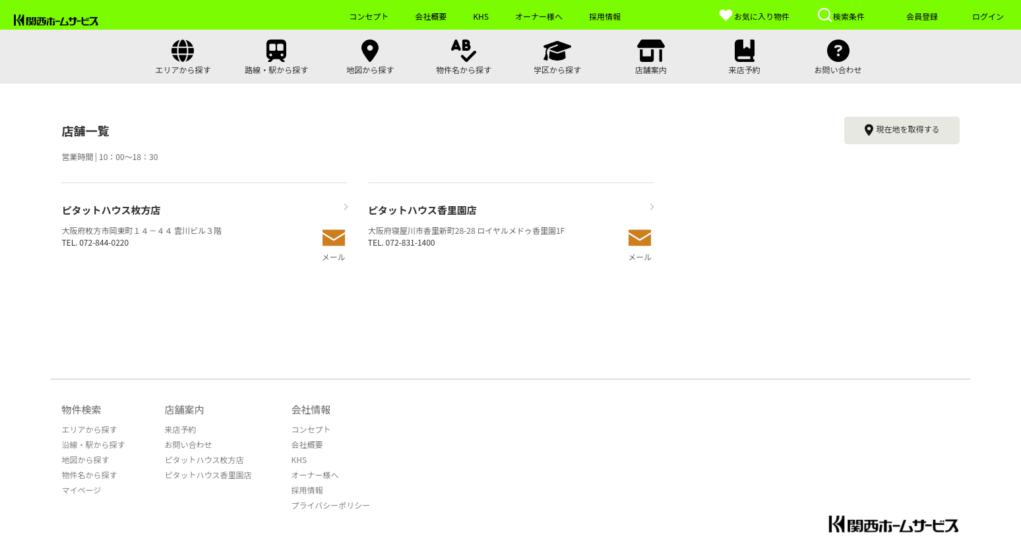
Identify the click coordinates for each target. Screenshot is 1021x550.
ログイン (988, 16)
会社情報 (310, 409)
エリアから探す (89, 429)
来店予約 (180, 429)
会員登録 (922, 16)
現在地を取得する (902, 130)
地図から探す (85, 459)
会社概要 (307, 444)
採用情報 (307, 489)
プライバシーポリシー (330, 504)
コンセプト (310, 429)
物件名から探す (89, 474)
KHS (299, 459)
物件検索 (81, 409)
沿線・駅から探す (93, 444)
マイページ (81, 489)
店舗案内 (184, 409)
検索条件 (841, 15)
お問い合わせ (188, 444)
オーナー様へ (314, 474)
